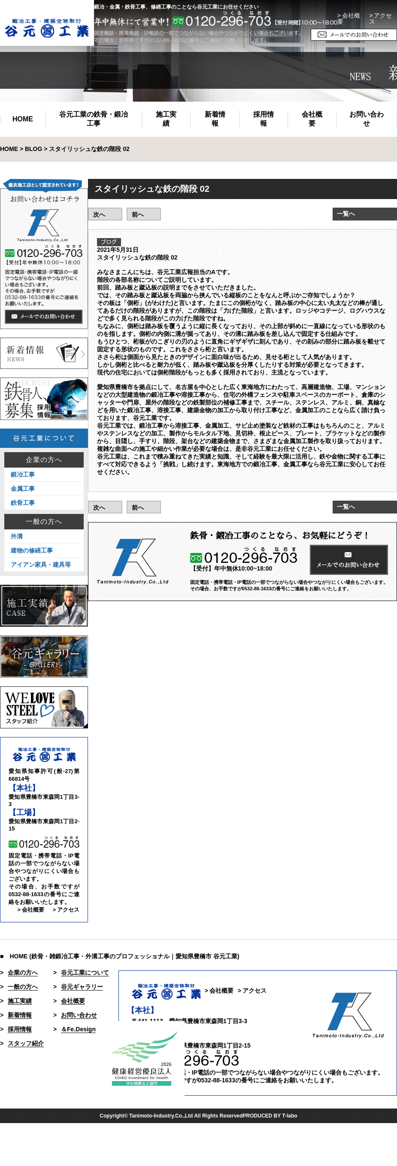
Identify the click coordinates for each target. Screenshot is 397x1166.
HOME (22, 119)
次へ (99, 214)
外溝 (17, 536)
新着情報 (215, 119)
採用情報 (263, 119)
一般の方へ (44, 521)
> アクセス (66, 909)
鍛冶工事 (23, 474)
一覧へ (346, 213)
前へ (138, 214)
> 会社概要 (348, 18)
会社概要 (312, 119)
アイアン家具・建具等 (41, 565)
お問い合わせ (366, 119)
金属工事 (23, 489)
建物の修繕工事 (32, 550)
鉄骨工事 (23, 503)
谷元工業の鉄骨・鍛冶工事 (93, 119)
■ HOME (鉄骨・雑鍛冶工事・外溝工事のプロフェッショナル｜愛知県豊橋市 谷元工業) (119, 956)
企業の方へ (44, 459)
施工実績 (166, 119)
